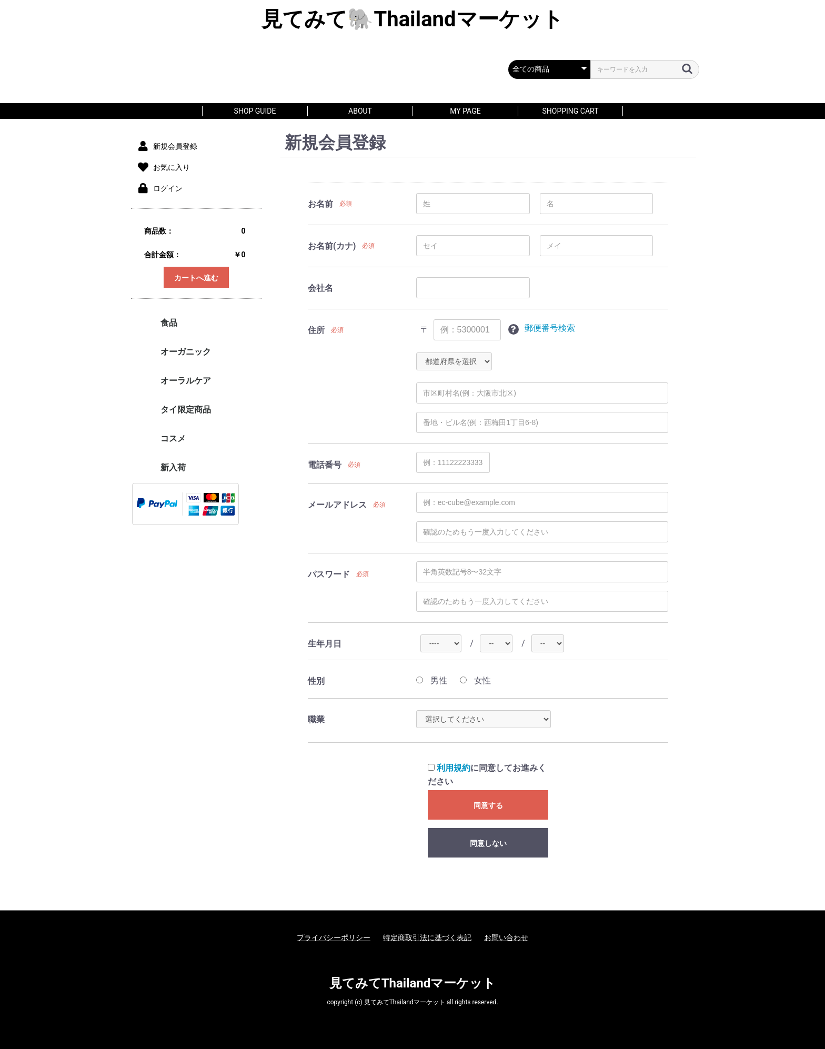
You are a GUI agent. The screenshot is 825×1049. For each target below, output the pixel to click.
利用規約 (453, 768)
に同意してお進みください (487, 774)
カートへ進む (196, 278)
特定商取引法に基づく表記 (427, 937)
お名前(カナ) (332, 246)
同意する (488, 805)
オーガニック (185, 352)
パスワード (329, 574)
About (360, 111)
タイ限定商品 (185, 410)
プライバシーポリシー (333, 937)
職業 (316, 719)
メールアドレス (337, 505)
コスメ (173, 438)
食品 (168, 323)
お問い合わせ (506, 937)
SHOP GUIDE (255, 111)
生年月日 (324, 644)
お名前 (320, 204)
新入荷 (173, 467)
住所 (316, 330)
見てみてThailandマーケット (412, 983)
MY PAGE (465, 111)
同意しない (488, 843)
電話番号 (324, 465)
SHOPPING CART (570, 111)
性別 (316, 681)
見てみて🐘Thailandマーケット (412, 19)
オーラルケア (185, 381)
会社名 (320, 288)
